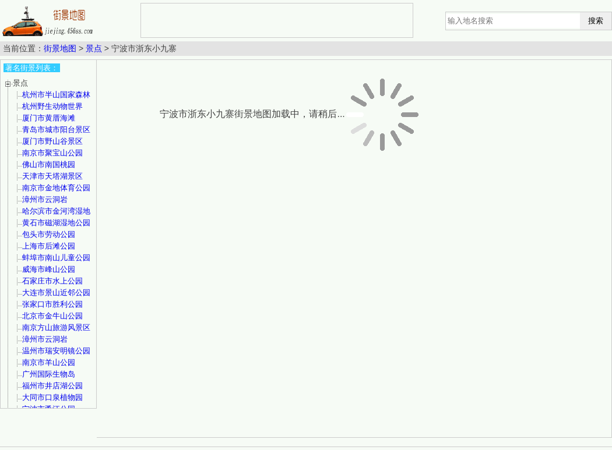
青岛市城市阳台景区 (56, 129)
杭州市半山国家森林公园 (56, 98)
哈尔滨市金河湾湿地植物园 (56, 215)
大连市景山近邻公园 (56, 292)
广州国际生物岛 (48, 374)
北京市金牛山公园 (52, 315)
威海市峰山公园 (48, 269)
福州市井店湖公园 (52, 385)
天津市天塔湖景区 (52, 176)
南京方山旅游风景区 (56, 327)
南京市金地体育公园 (56, 187)
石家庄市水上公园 (52, 281)
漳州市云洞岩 (45, 199)
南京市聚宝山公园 (52, 152)
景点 (94, 48)
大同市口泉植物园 (52, 397)
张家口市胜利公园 (52, 304)
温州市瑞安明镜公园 (56, 350)
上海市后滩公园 (48, 246)
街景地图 (60, 48)
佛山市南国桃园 (48, 164)
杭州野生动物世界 (52, 106)
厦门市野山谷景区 (52, 141)
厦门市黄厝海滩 (48, 118)
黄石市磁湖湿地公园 (56, 222)
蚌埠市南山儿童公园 (56, 257)
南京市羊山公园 (48, 362)
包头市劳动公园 (48, 234)
